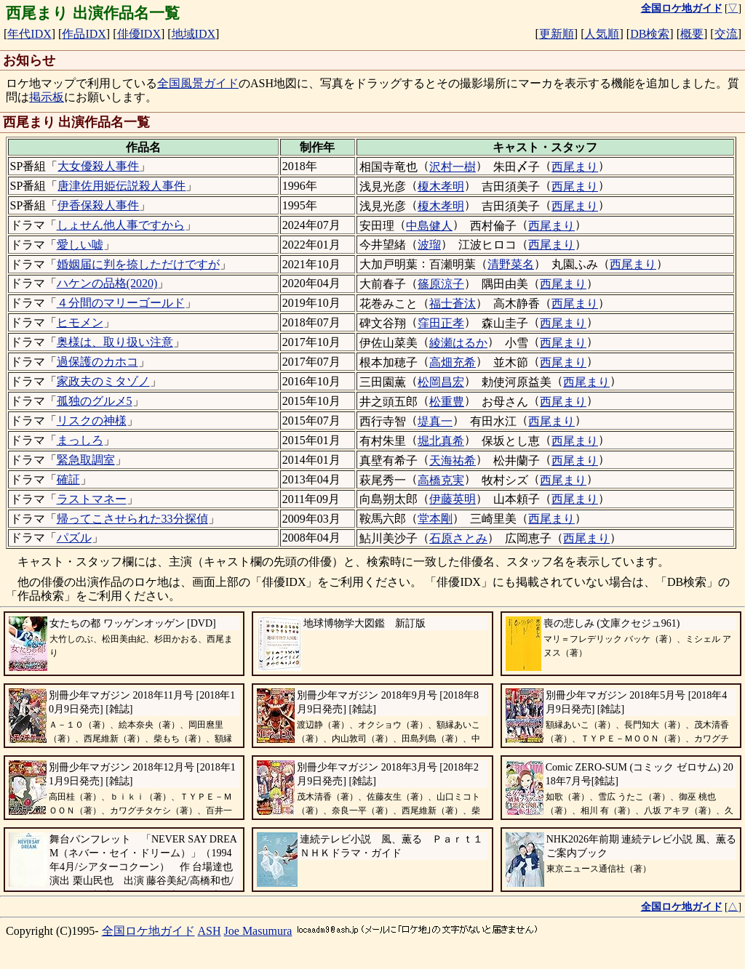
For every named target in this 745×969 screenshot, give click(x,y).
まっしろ (80, 440)
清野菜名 (510, 264)
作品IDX (83, 34)
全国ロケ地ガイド (148, 931)
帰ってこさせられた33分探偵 (132, 518)
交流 (726, 34)
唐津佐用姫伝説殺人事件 (121, 186)
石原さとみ (458, 538)
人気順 (601, 34)
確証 (68, 479)
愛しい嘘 (80, 244)
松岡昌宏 (441, 382)
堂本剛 (435, 518)
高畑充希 (452, 362)
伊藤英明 (452, 499)
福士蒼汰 (452, 303)
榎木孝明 (441, 186)
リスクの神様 (92, 420)
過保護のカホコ (97, 361)
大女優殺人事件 (98, 166)
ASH (209, 931)
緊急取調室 (86, 460)
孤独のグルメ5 (94, 401)
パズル (74, 537)
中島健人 (429, 226)
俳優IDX (139, 34)
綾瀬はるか (458, 343)
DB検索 (649, 34)
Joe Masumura (258, 931)
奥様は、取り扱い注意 (115, 342)
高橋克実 (441, 480)
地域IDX (193, 34)
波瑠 (429, 244)
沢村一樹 (452, 167)
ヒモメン (80, 322)
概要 (692, 34)
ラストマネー (92, 499)
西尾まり (574, 167)
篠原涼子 (441, 284)
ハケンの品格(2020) (107, 283)
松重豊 (446, 401)
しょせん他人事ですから (121, 225)
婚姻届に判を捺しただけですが (138, 264)
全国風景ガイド (198, 83)
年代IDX (29, 34)
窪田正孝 (441, 323)
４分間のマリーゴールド (121, 303)
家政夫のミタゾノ (103, 381)
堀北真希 (441, 441)
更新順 (556, 34)
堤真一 (435, 421)
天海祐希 (452, 460)
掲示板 (46, 97)
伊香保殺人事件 (98, 205)
